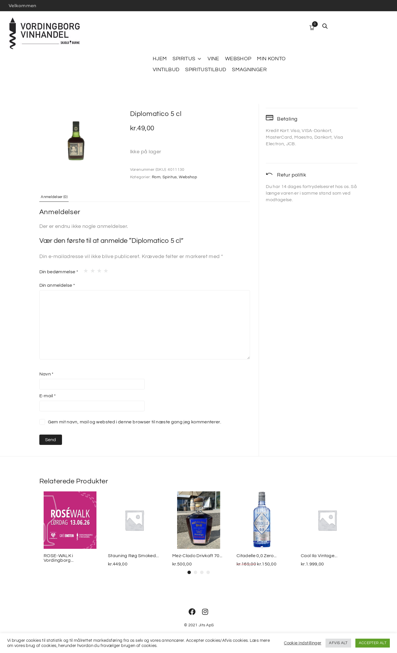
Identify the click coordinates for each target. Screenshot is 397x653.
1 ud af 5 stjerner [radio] (84, 269)
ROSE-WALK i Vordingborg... (58, 558)
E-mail (47, 395)
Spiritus (169, 177)
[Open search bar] (325, 26)
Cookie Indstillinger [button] (302, 643)
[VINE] (213, 58)
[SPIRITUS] (187, 58)
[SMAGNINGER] (249, 69)
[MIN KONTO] (271, 58)
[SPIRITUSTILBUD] (205, 69)
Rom (156, 177)
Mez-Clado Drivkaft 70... (197, 555)
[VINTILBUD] (166, 69)
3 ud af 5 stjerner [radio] (97, 269)
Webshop (188, 177)
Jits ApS (206, 625)
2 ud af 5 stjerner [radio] (91, 269)
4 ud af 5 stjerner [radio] (104, 269)
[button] (189, 572)
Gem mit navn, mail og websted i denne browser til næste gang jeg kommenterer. (134, 421)
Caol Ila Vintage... (319, 555)
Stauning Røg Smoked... (133, 555)
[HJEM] (160, 58)
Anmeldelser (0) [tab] (58, 196)
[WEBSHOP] (238, 58)
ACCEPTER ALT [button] (372, 643)
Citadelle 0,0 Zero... (257, 555)
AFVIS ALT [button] (338, 643)
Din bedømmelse (58, 272)
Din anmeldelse (57, 285)
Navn (46, 373)
